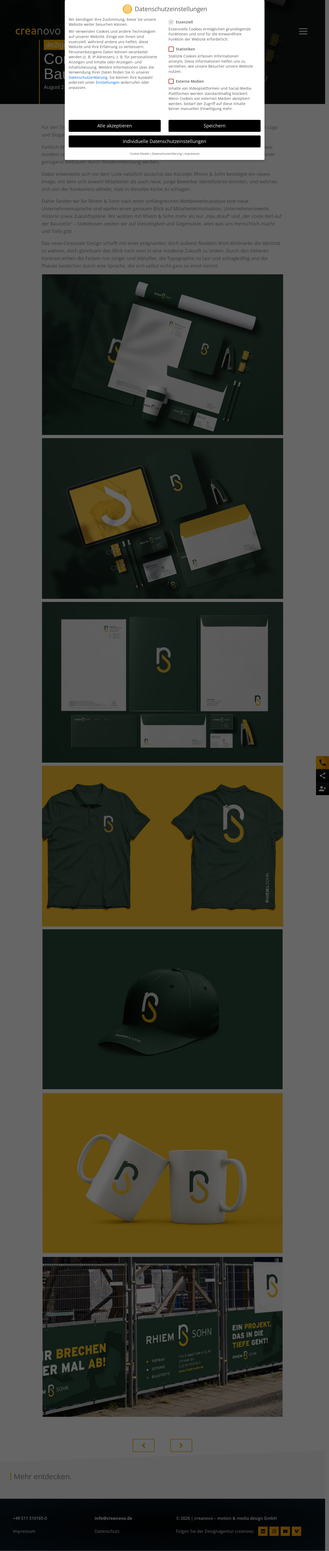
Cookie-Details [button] (139, 153)
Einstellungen (108, 82)
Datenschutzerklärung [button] (167, 153)
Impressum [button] (191, 153)
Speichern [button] (214, 125)
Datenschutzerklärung (88, 77)
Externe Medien (188, 81)
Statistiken (183, 49)
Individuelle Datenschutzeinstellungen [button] (164, 141)
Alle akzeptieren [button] (114, 125)
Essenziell (182, 22)
